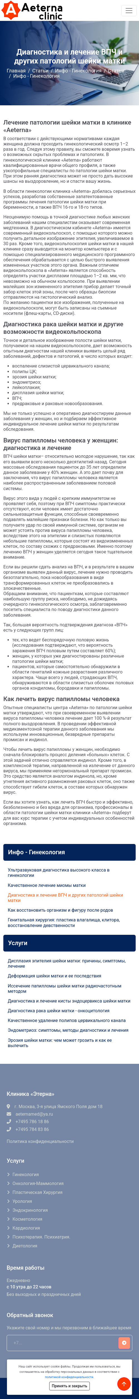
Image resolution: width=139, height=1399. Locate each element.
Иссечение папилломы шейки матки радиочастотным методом (64, 988)
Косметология (27, 1219)
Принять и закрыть (69, 1386)
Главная (16, 71)
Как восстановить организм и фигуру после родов (60, 910)
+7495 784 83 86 (28, 1129)
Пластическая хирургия (38, 1192)
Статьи (40, 71)
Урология (22, 1201)
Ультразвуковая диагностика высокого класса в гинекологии (59, 872)
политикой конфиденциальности (69, 1377)
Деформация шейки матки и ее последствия (54, 976)
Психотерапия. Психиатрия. (41, 1237)
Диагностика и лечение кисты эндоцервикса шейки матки (69, 1001)
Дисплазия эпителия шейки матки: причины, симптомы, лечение (67, 963)
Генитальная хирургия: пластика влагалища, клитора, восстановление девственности (64, 922)
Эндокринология (30, 1210)
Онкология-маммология (38, 1183)
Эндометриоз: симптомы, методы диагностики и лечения (68, 1030)
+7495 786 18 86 (28, 1121)
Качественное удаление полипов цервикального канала (67, 1020)
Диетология (25, 1246)
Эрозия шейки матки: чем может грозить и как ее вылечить (60, 1043)
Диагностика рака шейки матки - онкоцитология (59, 1010)
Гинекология (26, 1174)
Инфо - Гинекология (78, 71)
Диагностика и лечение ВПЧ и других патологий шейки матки (65, 897)
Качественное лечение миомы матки (47, 885)
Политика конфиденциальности (40, 1141)
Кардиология (26, 1228)
